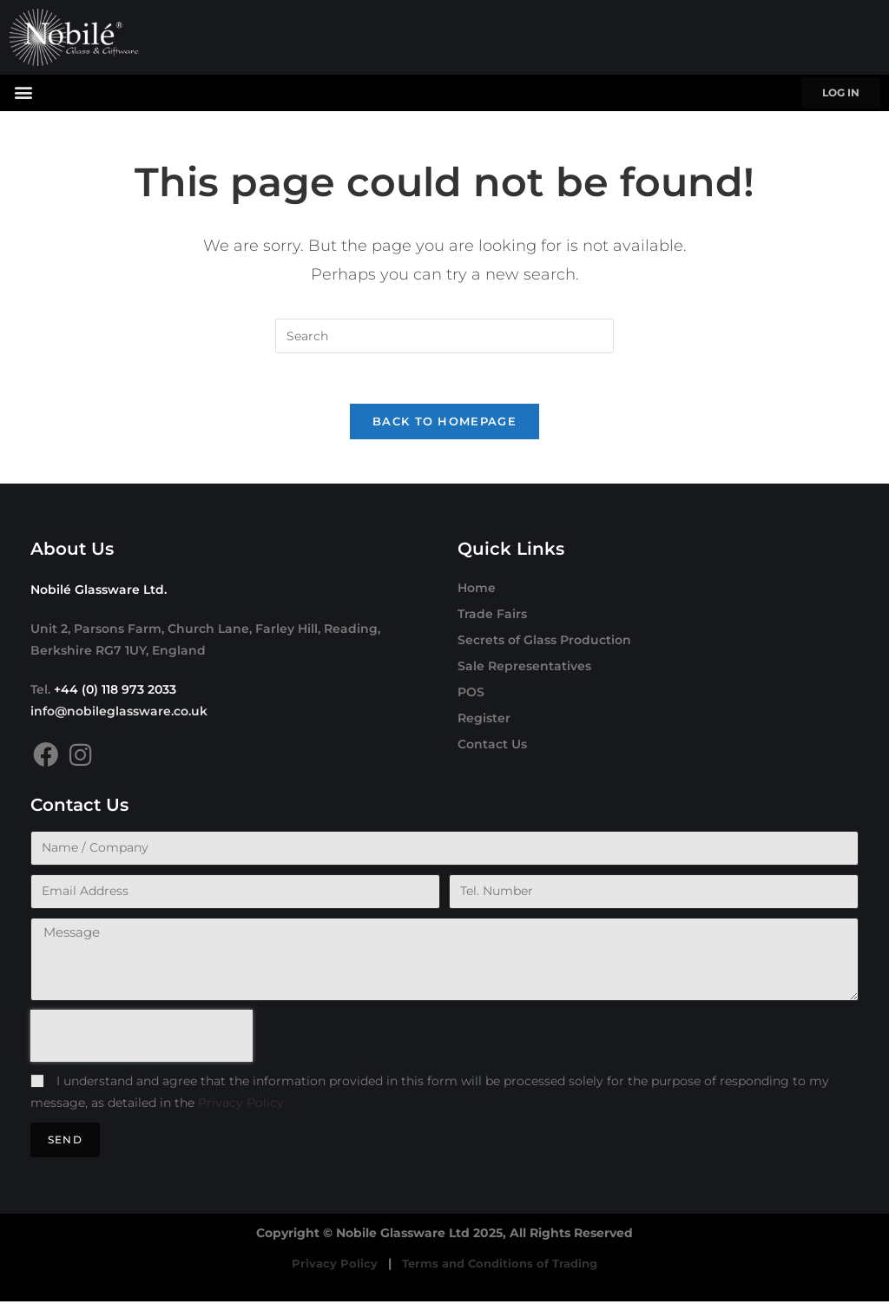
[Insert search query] (444, 336)
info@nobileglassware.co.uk (118, 713)
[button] (23, 91)
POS (471, 694)
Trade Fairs (492, 616)
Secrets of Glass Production (544, 642)
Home (477, 590)
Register (484, 720)
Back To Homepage (444, 424)
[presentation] (141, 1038)
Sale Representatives (524, 668)
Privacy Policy (241, 1105)
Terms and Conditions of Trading (500, 1266)
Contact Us (492, 746)
